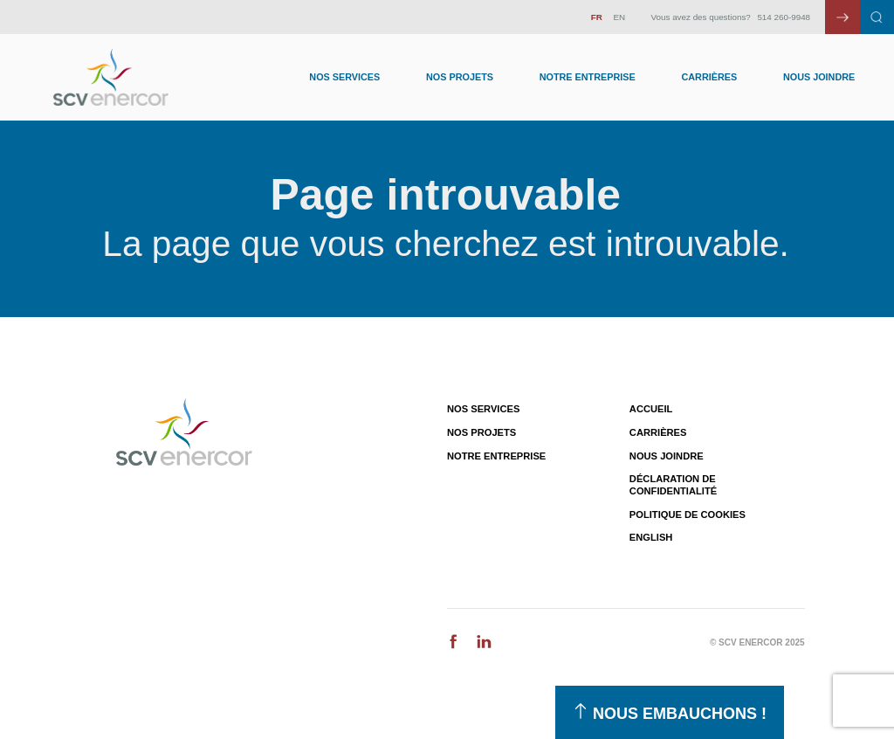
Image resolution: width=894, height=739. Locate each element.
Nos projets (481, 432)
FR (596, 17)
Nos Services (344, 77)
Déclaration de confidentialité (673, 484)
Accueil (651, 409)
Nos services (483, 409)
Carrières (709, 77)
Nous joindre (819, 77)
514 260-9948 (783, 17)
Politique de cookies (687, 514)
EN (619, 17)
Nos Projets (459, 77)
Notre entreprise (588, 77)
